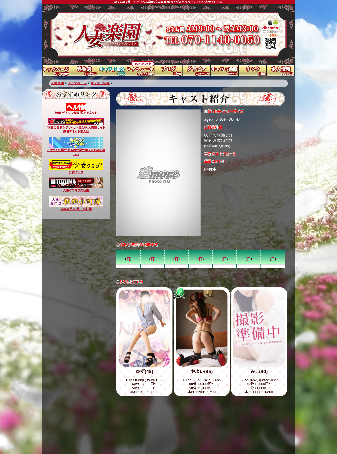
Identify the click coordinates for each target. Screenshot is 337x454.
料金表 (84, 70)
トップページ (56, 70)
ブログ (168, 70)
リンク (253, 70)
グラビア (197, 70)
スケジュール (140, 70)
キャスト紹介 (112, 70)
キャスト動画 (225, 70)
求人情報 (281, 70)
